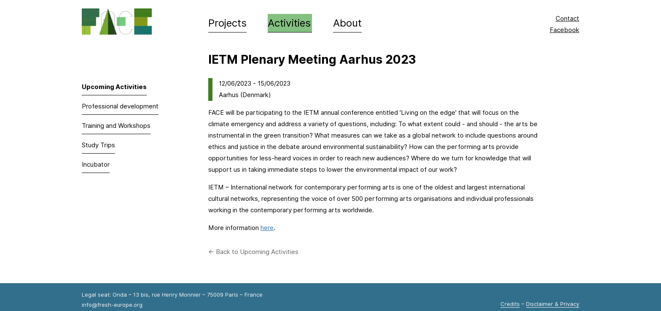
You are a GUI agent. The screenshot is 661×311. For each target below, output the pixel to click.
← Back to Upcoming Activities (253, 252)
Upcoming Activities (114, 87)
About (347, 23)
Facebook (564, 30)
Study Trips (98, 145)
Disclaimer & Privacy (552, 303)
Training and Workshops (116, 126)
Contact (567, 18)
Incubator (96, 164)
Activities (289, 23)
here (267, 228)
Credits (510, 303)
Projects (227, 23)
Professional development (120, 106)
